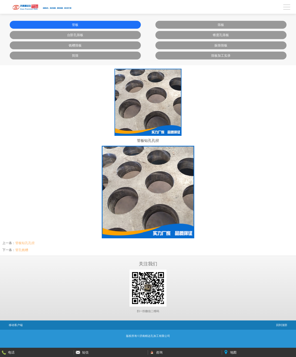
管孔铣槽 (21, 250)
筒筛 (75, 55)
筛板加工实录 (221, 55)
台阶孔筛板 (75, 35)
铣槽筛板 (75, 45)
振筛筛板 (220, 45)
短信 (85, 352)
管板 (75, 25)
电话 (11, 352)
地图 (233, 352)
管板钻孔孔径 (25, 243)
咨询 (159, 352)
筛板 (221, 25)
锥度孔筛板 (221, 35)
